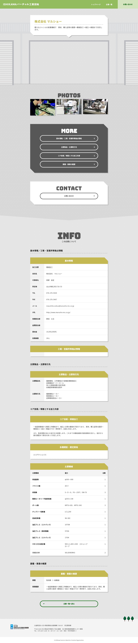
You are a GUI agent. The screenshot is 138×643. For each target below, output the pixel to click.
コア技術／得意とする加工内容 (69, 156)
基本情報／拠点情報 (69, 138)
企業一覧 (109, 4)
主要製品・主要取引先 (69, 147)
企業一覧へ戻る (69, 604)
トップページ (96, 4)
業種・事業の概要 (69, 164)
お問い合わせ (69, 196)
